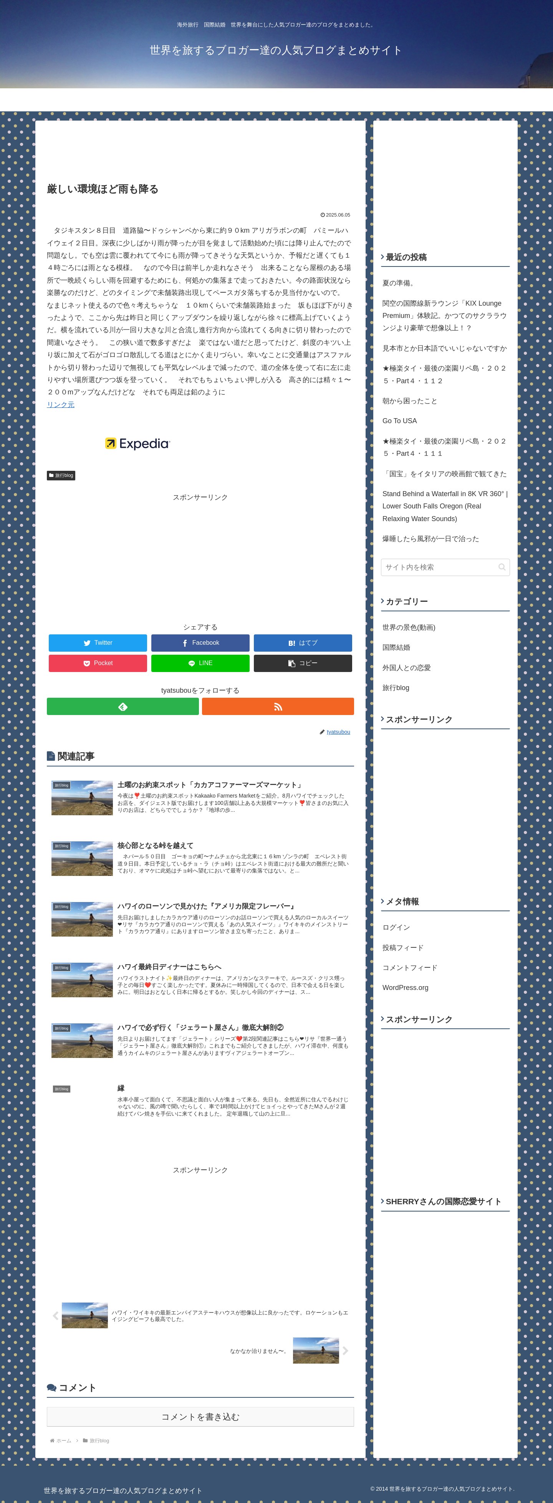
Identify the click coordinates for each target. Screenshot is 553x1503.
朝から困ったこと (410, 401)
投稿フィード (403, 948)
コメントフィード (410, 968)
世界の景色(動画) (408, 627)
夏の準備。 (399, 283)
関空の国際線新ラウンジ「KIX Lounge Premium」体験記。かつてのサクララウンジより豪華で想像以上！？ (444, 316)
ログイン (396, 927)
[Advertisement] (200, 146)
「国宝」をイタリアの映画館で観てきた (444, 474)
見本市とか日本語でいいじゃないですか (444, 348)
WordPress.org (405, 988)
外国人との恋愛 (406, 668)
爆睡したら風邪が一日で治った (430, 539)
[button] (502, 567)
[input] (445, 567)
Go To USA (399, 421)
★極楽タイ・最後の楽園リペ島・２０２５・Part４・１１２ (444, 374)
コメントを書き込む (200, 1419)
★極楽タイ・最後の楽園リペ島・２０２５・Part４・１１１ (444, 447)
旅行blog (61, 475)
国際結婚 (396, 647)
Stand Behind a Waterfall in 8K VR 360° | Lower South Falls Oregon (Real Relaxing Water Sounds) (445, 506)
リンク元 (61, 405)
